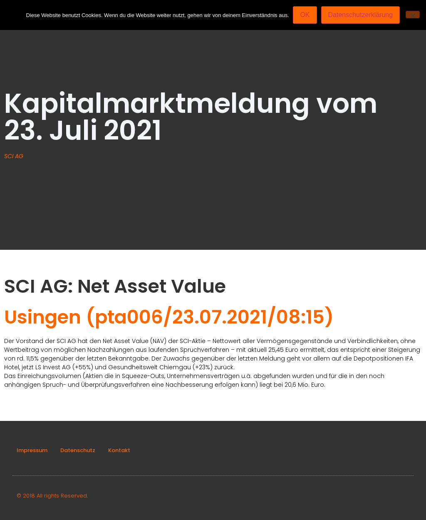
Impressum (32, 450)
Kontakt (119, 450)
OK (305, 14)
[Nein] (413, 14)
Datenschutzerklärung (360, 14)
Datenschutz (77, 450)
